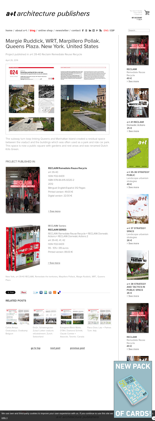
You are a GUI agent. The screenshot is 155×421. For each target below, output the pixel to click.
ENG (106, 30)
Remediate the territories (46, 277)
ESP (112, 30)
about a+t (21, 30)
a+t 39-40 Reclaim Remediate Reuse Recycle (56, 54)
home (9, 30)
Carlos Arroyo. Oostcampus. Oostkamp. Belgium (17, 331)
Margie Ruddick (83, 277)
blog (32, 30)
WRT (94, 277)
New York (10, 277)
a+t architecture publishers (52, 13)
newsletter (62, 30)
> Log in (139, 19)
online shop (45, 30)
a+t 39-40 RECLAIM (25, 277)
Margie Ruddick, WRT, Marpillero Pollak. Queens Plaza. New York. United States (53, 43)
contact (76, 30)
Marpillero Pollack (67, 277)
